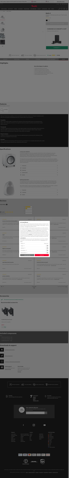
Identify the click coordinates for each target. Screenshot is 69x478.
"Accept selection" (23, 237)
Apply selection (27, 255)
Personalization (23, 250)
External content (23, 252)
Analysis (22, 245)
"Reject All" (29, 230)
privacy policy (43, 240)
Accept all (42, 255)
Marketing (22, 248)
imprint (21, 241)
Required (22, 243)
